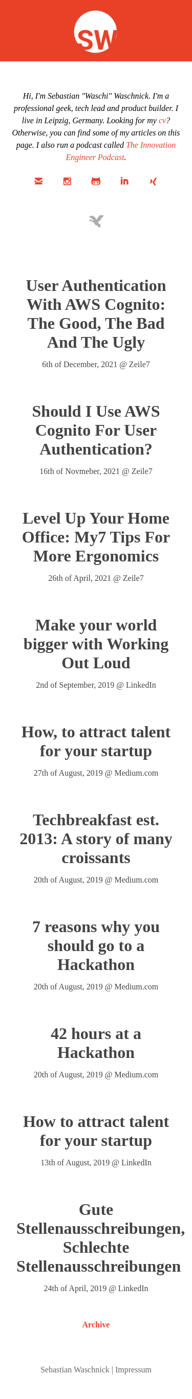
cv (162, 120)
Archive (96, 1324)
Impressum (133, 1369)
